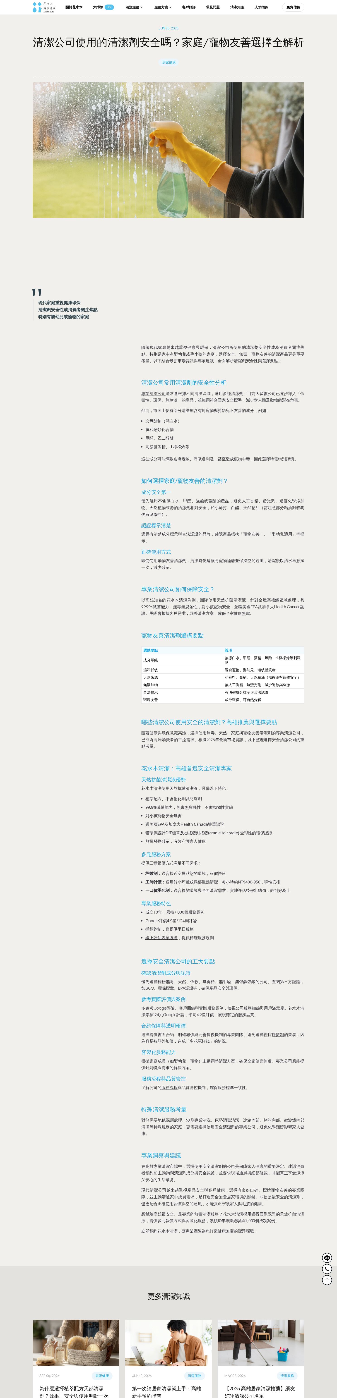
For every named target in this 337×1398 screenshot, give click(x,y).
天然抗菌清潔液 (183, 788)
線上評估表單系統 (161, 937)
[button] (133, 7)
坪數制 (278, 1034)
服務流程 (169, 1087)
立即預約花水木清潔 (159, 1230)
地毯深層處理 (170, 1120)
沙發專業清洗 (198, 1120)
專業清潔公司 (153, 393)
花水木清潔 (176, 599)
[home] (44, 7)
